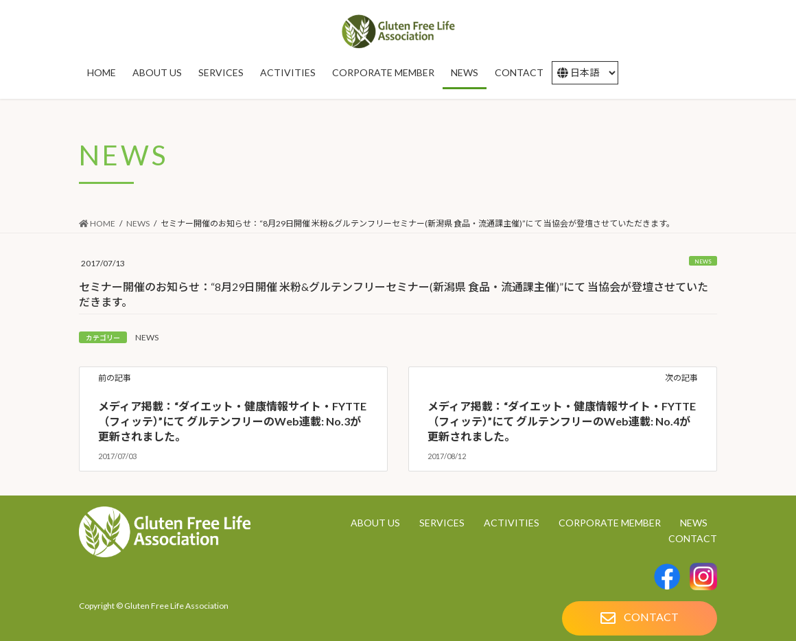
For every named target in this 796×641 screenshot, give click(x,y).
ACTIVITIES (511, 522)
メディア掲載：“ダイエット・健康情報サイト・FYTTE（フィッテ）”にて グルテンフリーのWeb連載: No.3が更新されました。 (232, 421)
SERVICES (442, 522)
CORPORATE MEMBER (610, 522)
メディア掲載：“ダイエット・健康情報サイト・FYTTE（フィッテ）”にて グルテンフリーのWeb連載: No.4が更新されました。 (562, 421)
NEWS (703, 261)
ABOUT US (375, 522)
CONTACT (692, 538)
